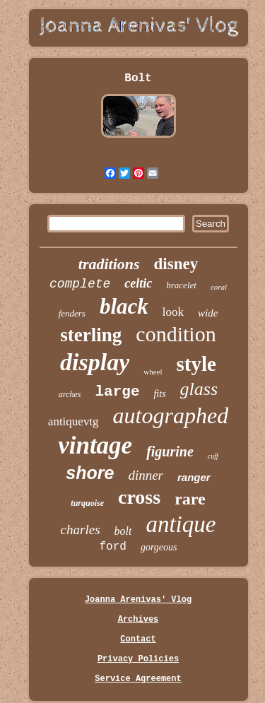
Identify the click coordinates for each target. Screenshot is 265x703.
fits (159, 394)
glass (199, 389)
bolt (123, 531)
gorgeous (159, 547)
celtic (138, 283)
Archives (138, 620)
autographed (171, 415)
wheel (152, 371)
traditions (109, 264)
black (124, 306)
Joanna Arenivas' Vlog (138, 600)
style (196, 364)
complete (79, 284)
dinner (145, 475)
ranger (194, 477)
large (117, 392)
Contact (137, 639)
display (94, 362)
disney (176, 264)
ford (113, 546)
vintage (95, 445)
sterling (91, 334)
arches (70, 394)
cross (139, 497)
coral (219, 287)
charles (80, 529)
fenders (72, 313)
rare (190, 499)
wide (208, 313)
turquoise (87, 503)
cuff (213, 456)
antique (181, 524)
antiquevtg (73, 421)
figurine (170, 451)
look (173, 312)
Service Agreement (138, 679)
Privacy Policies (138, 659)
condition (176, 333)
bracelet (181, 285)
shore (90, 473)
